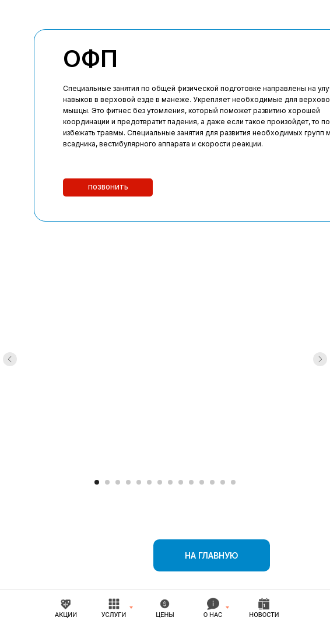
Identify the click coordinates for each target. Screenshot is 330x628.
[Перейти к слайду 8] (170, 482)
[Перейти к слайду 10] (191, 482)
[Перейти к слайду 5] (138, 482)
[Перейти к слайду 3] (117, 482)
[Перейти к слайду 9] (180, 482)
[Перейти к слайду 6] (149, 482)
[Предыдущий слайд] (10, 359)
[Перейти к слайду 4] (128, 482)
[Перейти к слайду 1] (96, 482)
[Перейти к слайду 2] (107, 482)
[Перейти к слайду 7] (159, 482)
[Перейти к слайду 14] (233, 482)
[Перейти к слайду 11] (201, 482)
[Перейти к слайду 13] (222, 482)
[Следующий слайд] (320, 359)
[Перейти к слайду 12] (212, 482)
